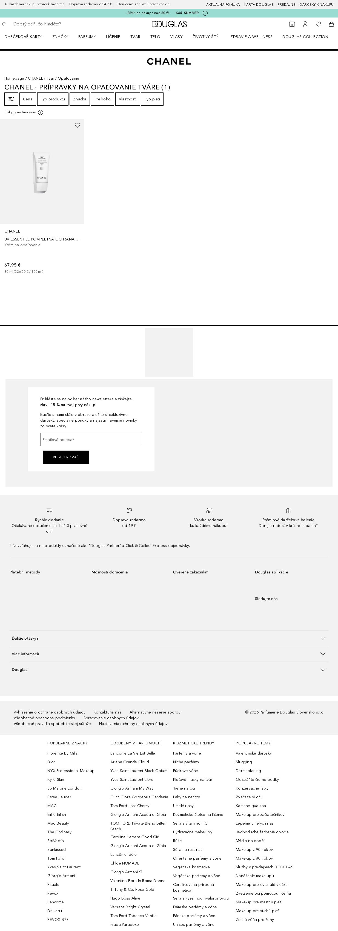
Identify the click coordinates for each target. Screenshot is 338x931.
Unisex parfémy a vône (193, 924)
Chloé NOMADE (124, 863)
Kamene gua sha (251, 806)
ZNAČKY (60, 36)
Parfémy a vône (187, 753)
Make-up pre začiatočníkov (260, 814)
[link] (42, 196)
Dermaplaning (248, 770)
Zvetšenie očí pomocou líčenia (263, 893)
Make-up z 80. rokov (254, 858)
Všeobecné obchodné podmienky (44, 718)
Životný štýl (206, 36)
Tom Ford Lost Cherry (129, 806)
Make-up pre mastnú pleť (258, 902)
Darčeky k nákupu (317, 5)
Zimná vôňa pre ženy (255, 919)
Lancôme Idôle (123, 854)
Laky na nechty (186, 797)
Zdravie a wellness (251, 36)
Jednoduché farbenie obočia (262, 832)
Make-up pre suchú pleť (257, 911)
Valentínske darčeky (254, 753)
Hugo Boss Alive (125, 898)
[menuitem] (27, 36)
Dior (51, 762)
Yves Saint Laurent (64, 867)
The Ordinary (59, 832)
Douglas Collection (305, 36)
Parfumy (87, 36)
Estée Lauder (59, 797)
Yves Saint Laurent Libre (132, 779)
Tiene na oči (184, 788)
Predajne (286, 5)
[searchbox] (52, 24)
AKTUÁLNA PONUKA (223, 5)
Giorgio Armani (61, 876)
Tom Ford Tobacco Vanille (133, 915)
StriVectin (55, 841)
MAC (51, 806)
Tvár (135, 36)
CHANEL (35, 78)
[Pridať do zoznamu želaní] (77, 125)
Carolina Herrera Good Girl (134, 837)
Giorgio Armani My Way (131, 788)
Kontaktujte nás (107, 712)
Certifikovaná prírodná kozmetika (193, 887)
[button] (169, 638)
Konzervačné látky (252, 788)
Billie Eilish (56, 814)
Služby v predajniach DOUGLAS (264, 867)
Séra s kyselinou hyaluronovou (201, 898)
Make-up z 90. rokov (254, 849)
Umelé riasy (183, 806)
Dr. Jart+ (55, 911)
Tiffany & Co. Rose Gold (132, 889)
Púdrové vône (185, 770)
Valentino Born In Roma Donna (138, 880)
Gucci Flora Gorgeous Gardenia (139, 797)
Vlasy (176, 36)
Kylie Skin (55, 779)
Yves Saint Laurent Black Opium (138, 770)
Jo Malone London (64, 788)
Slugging (244, 762)
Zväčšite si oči (248, 797)
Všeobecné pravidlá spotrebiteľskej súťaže (52, 723)
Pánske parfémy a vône (194, 915)
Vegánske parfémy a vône (196, 876)
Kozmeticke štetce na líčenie (198, 814)
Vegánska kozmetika (191, 867)
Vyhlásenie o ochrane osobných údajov (49, 712)
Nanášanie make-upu (255, 876)
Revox (52, 893)
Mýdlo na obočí (250, 841)
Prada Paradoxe (124, 924)
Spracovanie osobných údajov (111, 718)
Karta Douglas (259, 5)
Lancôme (55, 902)
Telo (155, 36)
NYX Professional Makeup (70, 770)
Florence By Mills (62, 753)
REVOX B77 (57, 919)
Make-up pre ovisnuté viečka (262, 884)
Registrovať (66, 457)
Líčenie (113, 36)
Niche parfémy (186, 762)
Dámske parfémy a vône (195, 907)
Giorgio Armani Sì (126, 872)
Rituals (53, 884)
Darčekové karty (23, 36)
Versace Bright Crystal (130, 907)
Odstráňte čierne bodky (257, 779)
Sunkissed (56, 849)
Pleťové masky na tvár (192, 779)
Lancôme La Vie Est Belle (132, 753)
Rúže (177, 841)
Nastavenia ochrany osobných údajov (133, 723)
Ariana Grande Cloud (129, 762)
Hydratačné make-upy (192, 832)
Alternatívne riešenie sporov (155, 712)
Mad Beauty (58, 823)
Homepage (14, 78)
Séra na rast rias (187, 849)
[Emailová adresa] (91, 439)
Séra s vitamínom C (190, 823)
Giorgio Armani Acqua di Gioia (138, 814)
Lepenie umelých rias (255, 823)
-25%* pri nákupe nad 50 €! (147, 13)
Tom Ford (55, 858)
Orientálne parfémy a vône (197, 858)
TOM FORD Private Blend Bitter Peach (138, 826)
